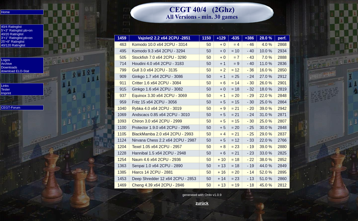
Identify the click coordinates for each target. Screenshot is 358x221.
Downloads (9, 67)
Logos (5, 60)
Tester (5, 89)
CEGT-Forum (10, 107)
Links (4, 86)
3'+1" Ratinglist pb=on (16, 38)
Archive (6, 63)
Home (5, 12)
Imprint (6, 93)
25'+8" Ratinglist (12, 41)
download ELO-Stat (15, 71)
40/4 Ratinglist (11, 27)
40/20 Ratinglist (12, 34)
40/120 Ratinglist (13, 45)
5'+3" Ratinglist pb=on (16, 30)
